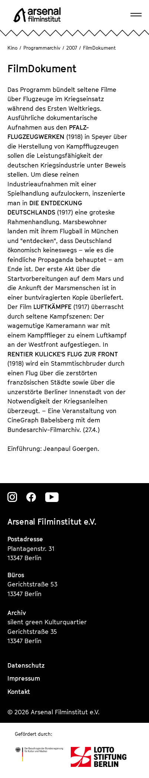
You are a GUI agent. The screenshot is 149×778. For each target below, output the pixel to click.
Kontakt (18, 691)
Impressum (23, 678)
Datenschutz (26, 665)
